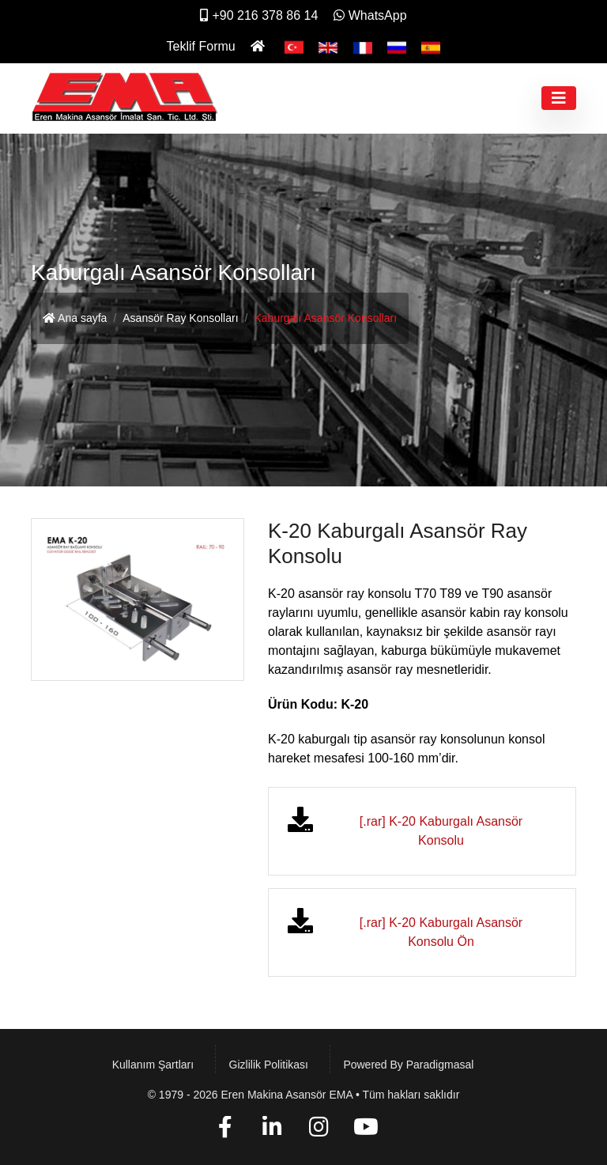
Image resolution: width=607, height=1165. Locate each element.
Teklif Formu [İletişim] (201, 46)
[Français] (362, 46)
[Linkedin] (272, 1130)
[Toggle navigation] (558, 98)
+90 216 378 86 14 (259, 15)
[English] (328, 46)
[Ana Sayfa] (260, 46)
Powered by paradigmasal (408, 1064)
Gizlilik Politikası (268, 1064)
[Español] (430, 46)
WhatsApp (370, 15)
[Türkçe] (294, 46)
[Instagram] (319, 1130)
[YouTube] (366, 1130)
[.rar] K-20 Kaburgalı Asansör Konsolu (441, 831)
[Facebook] (225, 1130)
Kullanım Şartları (153, 1064)
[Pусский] (396, 46)
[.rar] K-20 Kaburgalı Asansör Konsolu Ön (441, 932)
